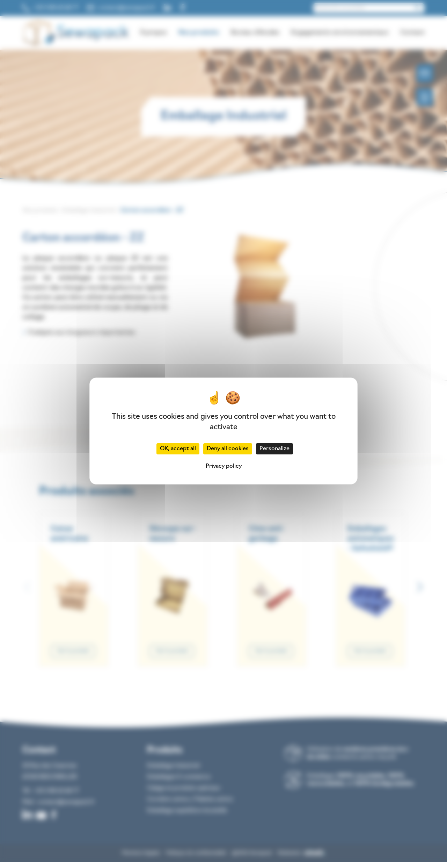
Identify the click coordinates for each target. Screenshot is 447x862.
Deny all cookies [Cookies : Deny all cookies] (228, 449)
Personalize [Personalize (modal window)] (274, 449)
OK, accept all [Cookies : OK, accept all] (178, 449)
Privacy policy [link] (224, 466)
